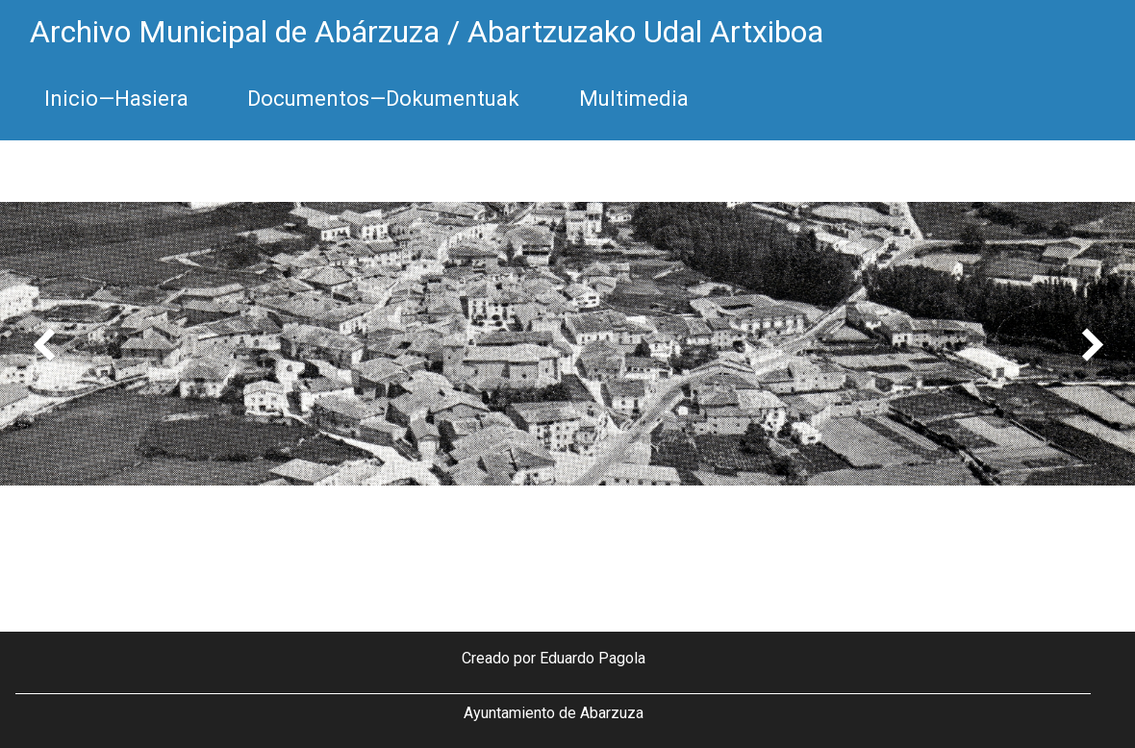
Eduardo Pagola (592, 658)
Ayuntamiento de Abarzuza (553, 713)
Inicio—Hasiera (116, 99)
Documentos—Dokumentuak (383, 99)
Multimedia (634, 99)
